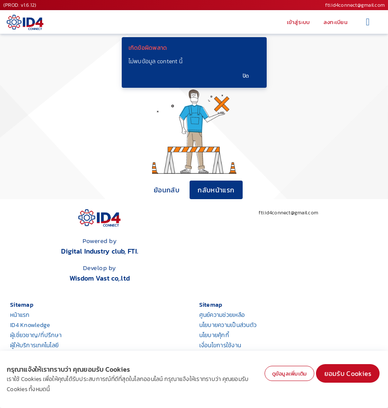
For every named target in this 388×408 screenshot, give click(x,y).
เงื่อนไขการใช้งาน (220, 345)
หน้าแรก (20, 315)
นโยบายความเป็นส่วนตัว (228, 325)
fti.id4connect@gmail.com (355, 5)
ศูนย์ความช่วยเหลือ (222, 315)
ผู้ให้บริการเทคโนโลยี (34, 345)
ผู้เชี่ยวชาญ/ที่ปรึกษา (36, 335)
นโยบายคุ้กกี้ (214, 335)
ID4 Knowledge (30, 325)
